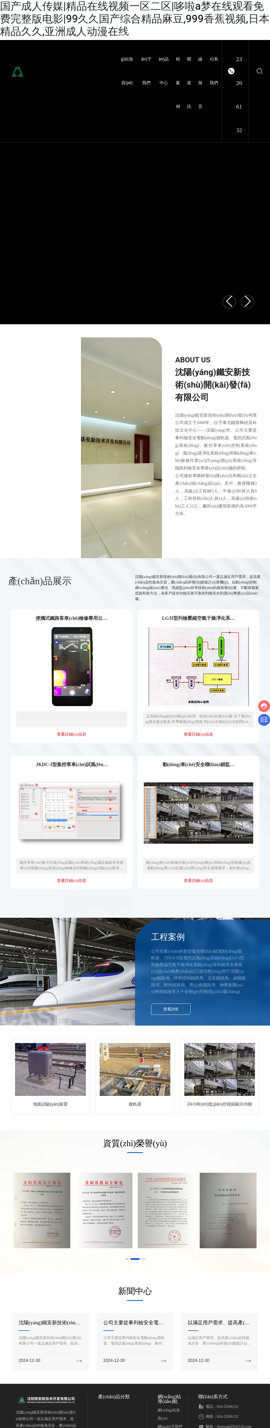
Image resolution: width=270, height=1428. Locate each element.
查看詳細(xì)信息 (71, 734)
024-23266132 (239, 70)
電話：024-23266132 (222, 1407)
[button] (127, 1259)
